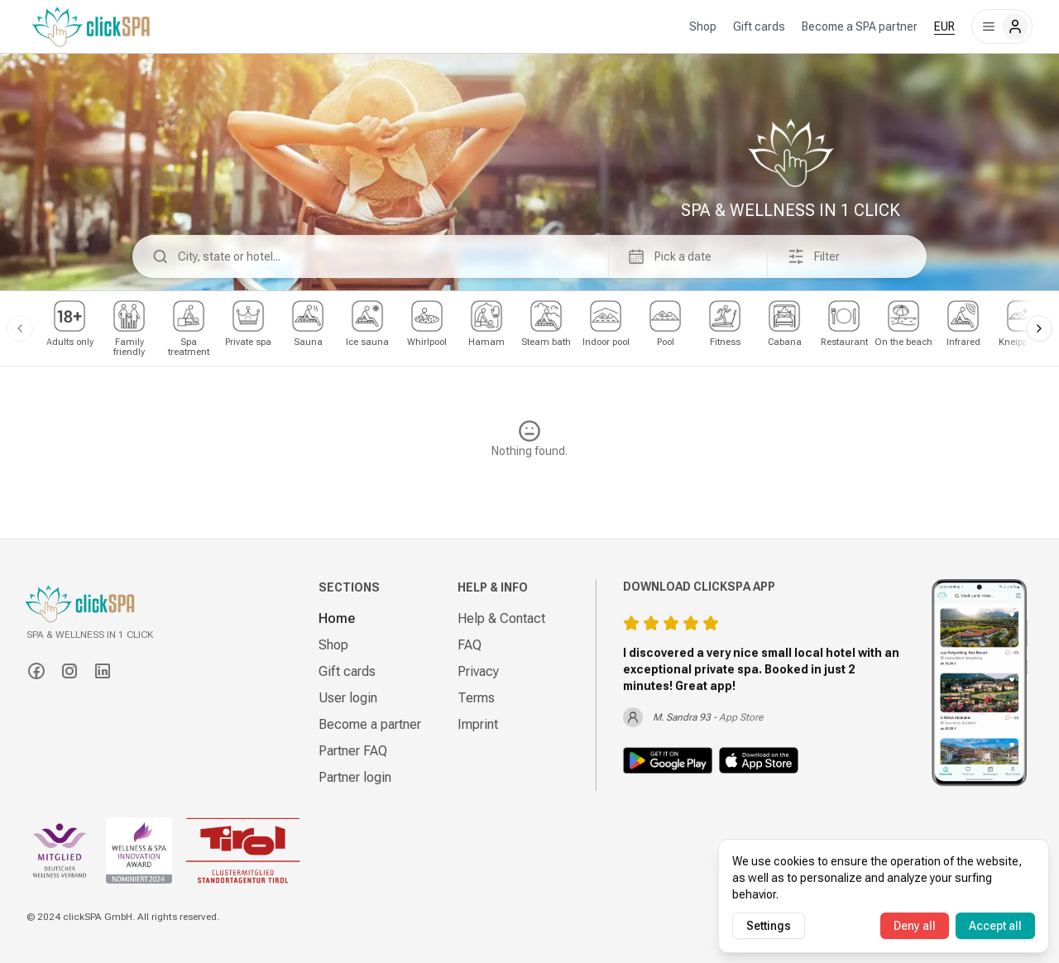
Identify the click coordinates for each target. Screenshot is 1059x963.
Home (337, 618)
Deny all (915, 925)
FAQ (470, 645)
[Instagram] (69, 671)
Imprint (478, 724)
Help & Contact (501, 618)
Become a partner (370, 724)
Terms (476, 698)
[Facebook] (36, 671)
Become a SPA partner (860, 26)
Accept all (995, 925)
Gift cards (759, 26)
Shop (702, 26)
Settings (768, 925)
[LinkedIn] (103, 671)
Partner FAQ (353, 751)
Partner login (355, 777)
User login (348, 698)
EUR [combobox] (944, 26)
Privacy (478, 671)
